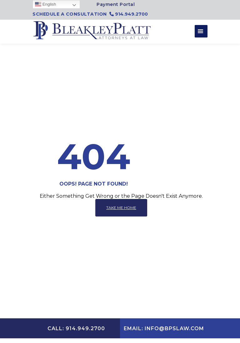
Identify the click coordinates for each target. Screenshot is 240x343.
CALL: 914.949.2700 (76, 328)
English (45, 4)
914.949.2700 (128, 14)
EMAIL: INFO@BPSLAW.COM (164, 328)
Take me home (121, 207)
